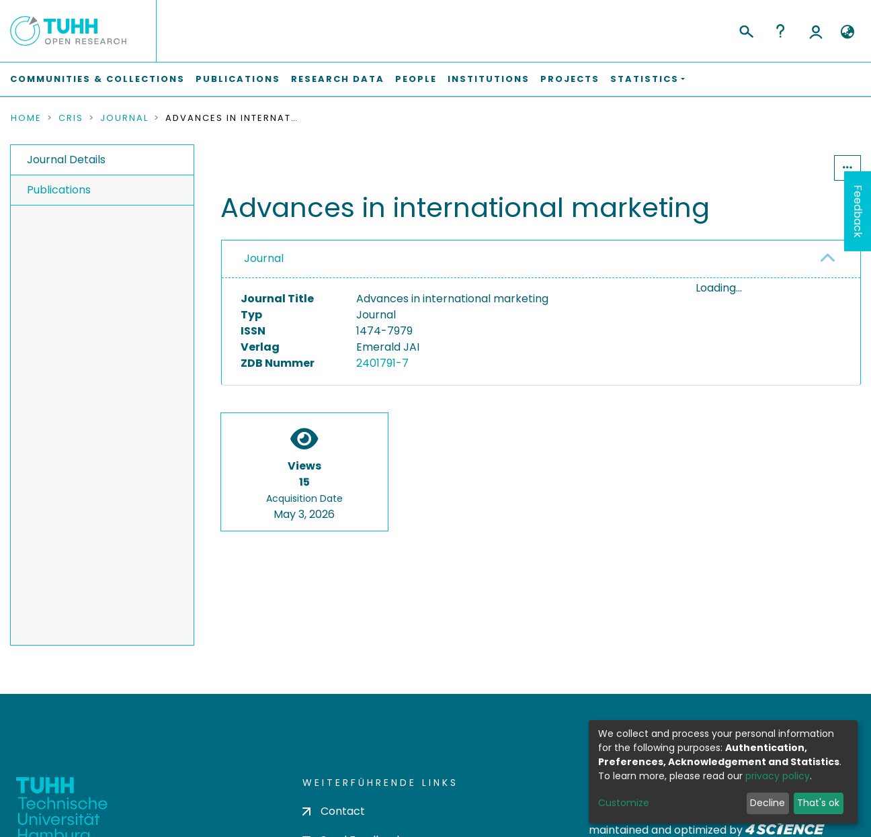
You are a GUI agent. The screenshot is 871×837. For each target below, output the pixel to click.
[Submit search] (745, 29)
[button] (847, 32)
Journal (124, 118)
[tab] (541, 259)
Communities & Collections (97, 79)
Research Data (337, 79)
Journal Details (66, 159)
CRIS (70, 118)
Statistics (793, 167)
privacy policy (777, 776)
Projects (569, 79)
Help (780, 30)
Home (26, 118)
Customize (623, 802)
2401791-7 (382, 363)
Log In (815, 30)
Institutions (489, 79)
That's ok (818, 802)
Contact (333, 811)
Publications (238, 79)
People (416, 79)
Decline (767, 802)
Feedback (858, 211)
